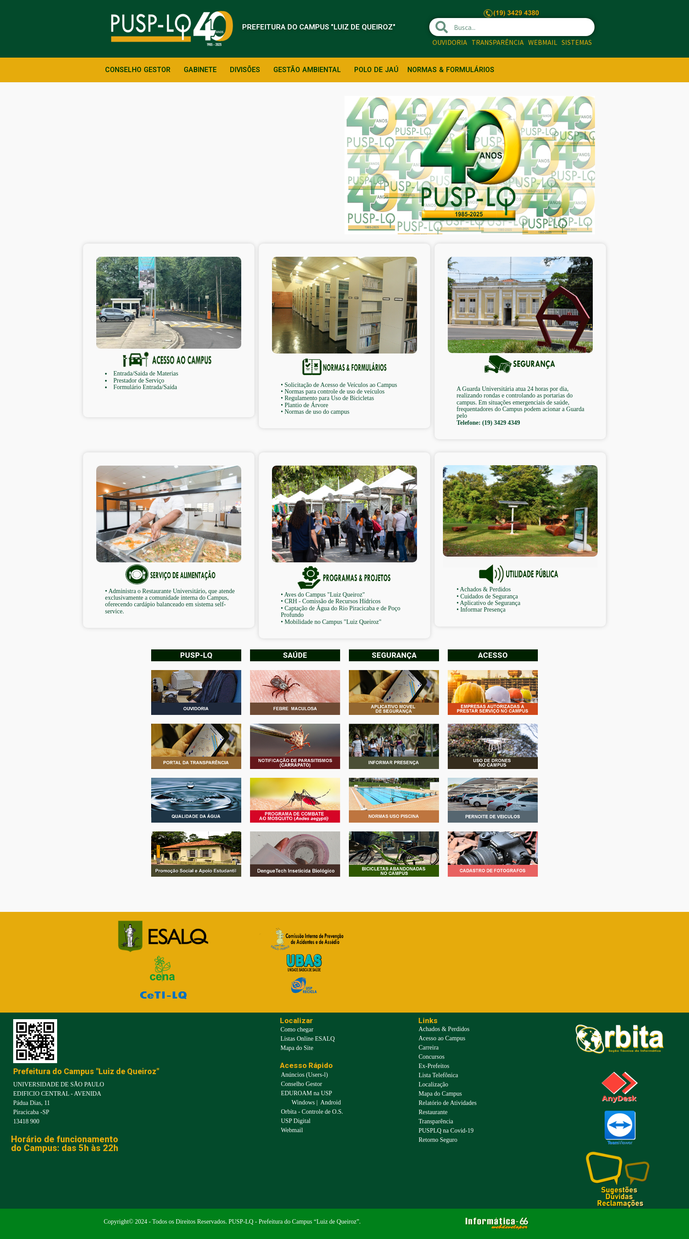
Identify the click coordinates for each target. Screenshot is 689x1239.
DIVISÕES (247, 70)
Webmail (292, 1130)
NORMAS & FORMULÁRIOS (450, 70)
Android (330, 1102)
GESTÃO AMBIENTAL (309, 70)
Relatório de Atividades (447, 1103)
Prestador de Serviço (138, 380)
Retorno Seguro (437, 1140)
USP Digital (296, 1121)
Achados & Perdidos (485, 589)
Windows (303, 1102)
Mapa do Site (296, 1048)
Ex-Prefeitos (433, 1066)
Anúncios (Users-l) (304, 1074)
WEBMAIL (542, 42)
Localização (433, 1084)
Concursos (431, 1056)
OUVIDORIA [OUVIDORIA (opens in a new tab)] (449, 42)
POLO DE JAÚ (376, 70)
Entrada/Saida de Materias (145, 373)
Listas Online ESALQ (307, 1038)
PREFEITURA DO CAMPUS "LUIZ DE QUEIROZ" (327, 27)
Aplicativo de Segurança (490, 603)
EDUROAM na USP (306, 1093)
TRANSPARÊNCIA (497, 42)
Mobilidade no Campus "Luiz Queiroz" (332, 622)
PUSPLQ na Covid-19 (445, 1130)
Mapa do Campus (440, 1093)
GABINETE (202, 70)
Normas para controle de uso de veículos (334, 391)
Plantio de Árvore (306, 405)
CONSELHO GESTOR (140, 70)
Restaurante (432, 1112)
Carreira (428, 1047)
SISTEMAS (577, 42)
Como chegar (296, 1029)
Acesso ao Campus (441, 1038)
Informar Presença (482, 609)
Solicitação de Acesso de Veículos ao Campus (341, 385)
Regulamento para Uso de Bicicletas (329, 398)
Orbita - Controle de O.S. (312, 1111)
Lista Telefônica (438, 1075)
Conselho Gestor (301, 1084)
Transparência (435, 1121)
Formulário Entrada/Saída (145, 387)
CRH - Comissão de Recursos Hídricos (332, 601)
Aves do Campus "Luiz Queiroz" (324, 594)
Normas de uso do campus (316, 411)
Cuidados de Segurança (489, 596)
